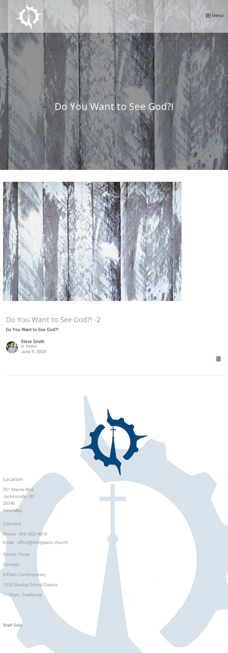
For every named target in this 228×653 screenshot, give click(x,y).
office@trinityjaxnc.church (42, 542)
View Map (12, 510)
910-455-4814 (32, 534)
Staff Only (12, 625)
